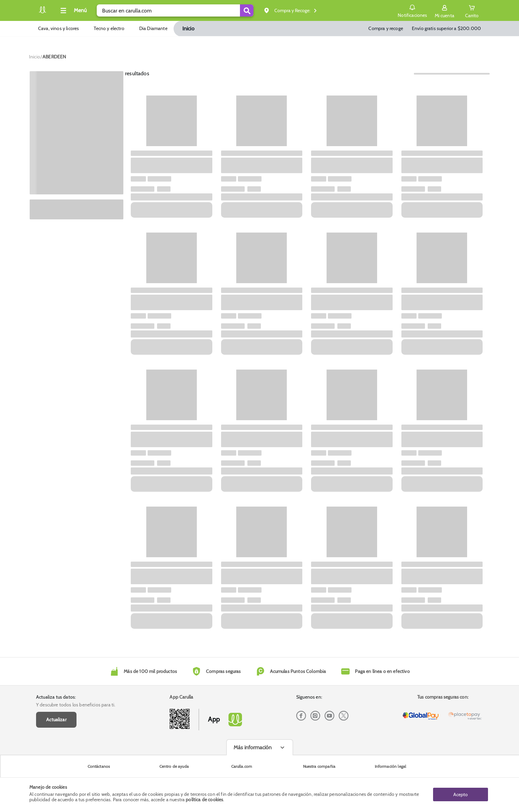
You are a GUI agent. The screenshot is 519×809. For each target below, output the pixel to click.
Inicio (188, 28)
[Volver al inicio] (42, 12)
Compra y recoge (385, 28)
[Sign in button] (443, 10)
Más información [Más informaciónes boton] (253, 747)
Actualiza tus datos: (56, 697)
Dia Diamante (153, 28)
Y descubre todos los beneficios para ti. (75, 704)
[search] (175, 10)
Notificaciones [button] (411, 10)
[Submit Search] (246, 10)
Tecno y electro (109, 28)
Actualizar (56, 720)
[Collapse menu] (72, 10)
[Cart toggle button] (471, 10)
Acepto (460, 793)
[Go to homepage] (34, 57)
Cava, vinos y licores (58, 28)
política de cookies (204, 800)
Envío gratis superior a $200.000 (446, 28)
